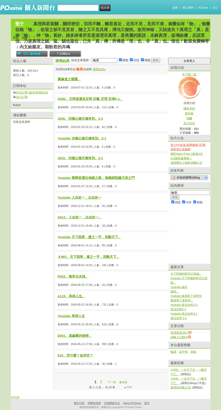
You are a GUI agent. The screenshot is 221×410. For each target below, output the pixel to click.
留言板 (189, 113)
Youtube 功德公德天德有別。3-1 (82, 138)
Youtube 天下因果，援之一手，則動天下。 (89, 237)
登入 (215, 7)
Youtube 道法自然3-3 (184, 304)
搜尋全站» (99, 69)
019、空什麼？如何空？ (75, 355)
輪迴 (173, 351)
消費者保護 (94, 403)
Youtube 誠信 (179, 287)
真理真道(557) (179, 332)
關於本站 (189, 108)
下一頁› (112, 382)
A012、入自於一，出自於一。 (80, 217)
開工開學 (188, 7)
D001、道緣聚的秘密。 (75, 335)
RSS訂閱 (22, 92)
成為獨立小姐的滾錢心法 (186, 162)
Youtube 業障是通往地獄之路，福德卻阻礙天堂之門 (96, 178)
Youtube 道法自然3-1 (184, 313)
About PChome (132, 403)
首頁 (16, 37)
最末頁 (123, 382)
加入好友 (189, 123)
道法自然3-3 (178, 309)
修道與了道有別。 (182, 300)
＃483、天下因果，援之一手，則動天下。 (89, 257)
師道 (193, 351)
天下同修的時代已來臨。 (186, 273)
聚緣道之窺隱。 (69, 79)
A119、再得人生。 (72, 296)
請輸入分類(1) (179, 337)
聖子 (19, 24)
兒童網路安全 (112, 403)
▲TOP (127, 387)
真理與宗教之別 (180, 387)
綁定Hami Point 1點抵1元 (186, 153)
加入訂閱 (22, 97)
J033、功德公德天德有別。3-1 (80, 158)
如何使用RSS (38, 92)
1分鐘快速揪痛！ (181, 158)
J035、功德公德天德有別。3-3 (80, 118)
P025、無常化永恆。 (73, 276)
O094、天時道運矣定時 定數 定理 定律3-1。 (90, 99)
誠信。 (174, 291)
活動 (24, 37)
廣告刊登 (79, 403)
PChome (203, 7)
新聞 (175, 7)
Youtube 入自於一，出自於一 (80, 197)
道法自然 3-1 (178, 318)
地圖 (189, 118)
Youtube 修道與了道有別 (186, 296)
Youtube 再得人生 (71, 316)
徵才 (147, 403)
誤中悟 (183, 351)
